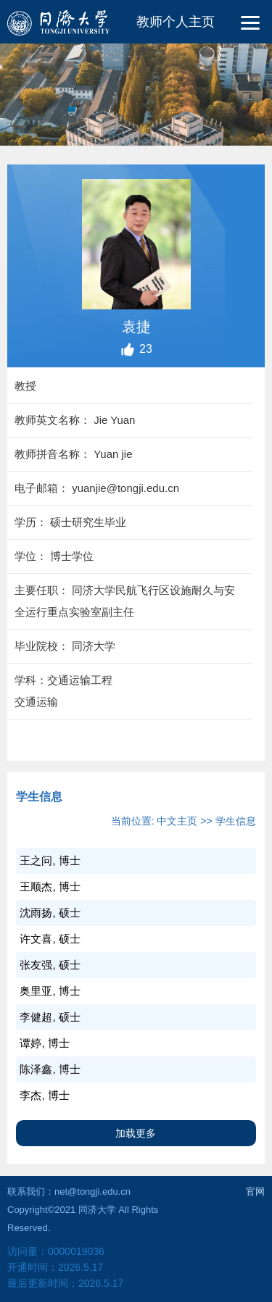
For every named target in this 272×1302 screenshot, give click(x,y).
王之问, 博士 (50, 860)
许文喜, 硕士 (50, 938)
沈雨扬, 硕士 (50, 912)
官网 (255, 1191)
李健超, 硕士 (50, 1017)
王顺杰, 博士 (50, 886)
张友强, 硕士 (50, 965)
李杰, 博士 (44, 1095)
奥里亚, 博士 (50, 991)
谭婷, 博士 (44, 1043)
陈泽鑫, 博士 (50, 1069)
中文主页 (177, 821)
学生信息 (235, 821)
